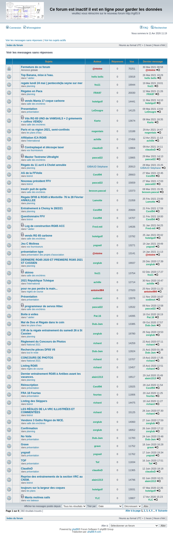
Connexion (13, 27)
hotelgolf (97, 101)
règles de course (35, 291)
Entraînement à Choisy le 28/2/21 (42, 208)
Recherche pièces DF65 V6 (38, 349)
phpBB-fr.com (94, 532)
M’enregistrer (32, 27)
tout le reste (32, 352)
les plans (31, 491)
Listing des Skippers (34, 401)
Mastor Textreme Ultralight (41, 157)
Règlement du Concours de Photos (43, 341)
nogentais (97, 131)
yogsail (97, 245)
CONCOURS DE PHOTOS (37, 357)
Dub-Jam (97, 324)
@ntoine (97, 68)
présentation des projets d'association (45, 255)
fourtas (97, 394)
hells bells (97, 76)
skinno (29, 272)
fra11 (97, 84)
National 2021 (34, 344)
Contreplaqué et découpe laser (44, 147)
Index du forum (15, 45)
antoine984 (97, 290)
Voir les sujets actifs (55, 40)
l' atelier (30, 78)
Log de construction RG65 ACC (45, 226)
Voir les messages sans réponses (24, 40)
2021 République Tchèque (37, 280)
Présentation (29, 296)
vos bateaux (33, 500)
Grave (25, 444)
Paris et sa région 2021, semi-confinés (45, 129)
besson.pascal (97, 190)
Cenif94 (97, 174)
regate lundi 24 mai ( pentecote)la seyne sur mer (52, 83)
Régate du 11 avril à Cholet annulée (43, 165)
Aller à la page (133, 511)
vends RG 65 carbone (38, 235)
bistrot (30, 176)
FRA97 (97, 92)
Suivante (162, 511)
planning (31, 86)
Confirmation (29, 428)
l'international (33, 141)
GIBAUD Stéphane (97, 166)
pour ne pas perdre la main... (39, 288)
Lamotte (97, 200)
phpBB (75, 529)
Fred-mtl (97, 226)
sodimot (97, 298)
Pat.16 (97, 316)
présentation (33, 112)
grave (97, 446)
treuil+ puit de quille (34, 189)
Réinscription (29, 385)
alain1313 (97, 377)
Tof (97, 462)
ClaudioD (27, 468)
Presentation (29, 108)
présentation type (32, 251)
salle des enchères (36, 104)
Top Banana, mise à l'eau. (37, 75)
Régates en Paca (31, 91)
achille (97, 139)
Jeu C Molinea (30, 243)
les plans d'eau (34, 132)
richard (97, 343)
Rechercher (159, 27)
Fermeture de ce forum (35, 67)
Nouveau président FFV (36, 181)
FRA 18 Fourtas (31, 393)
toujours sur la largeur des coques (43, 487)
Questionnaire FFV (33, 216)
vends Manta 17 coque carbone (44, 100)
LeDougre (97, 110)
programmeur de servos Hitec (44, 306)
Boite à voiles (29, 314)
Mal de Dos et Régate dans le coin (42, 322)
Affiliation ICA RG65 (34, 137)
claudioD (97, 148)
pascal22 (97, 157)
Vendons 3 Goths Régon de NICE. (42, 420)
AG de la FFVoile (31, 173)
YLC (97, 498)
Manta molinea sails (37, 497)
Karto (97, 120)
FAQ (144, 27)
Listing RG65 (29, 365)
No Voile (26, 436)
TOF (23, 460)
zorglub (97, 263)
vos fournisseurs (35, 150)
